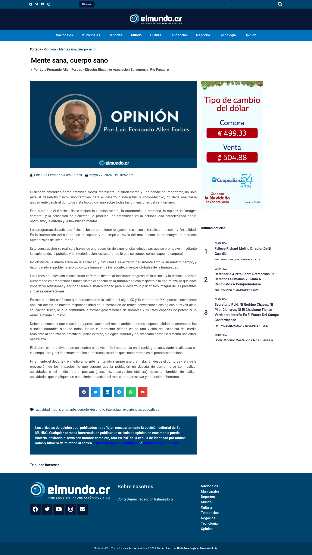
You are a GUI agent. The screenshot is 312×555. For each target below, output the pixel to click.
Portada (35, 49)
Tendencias (179, 35)
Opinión (250, 35)
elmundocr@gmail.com (161, 443)
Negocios (203, 35)
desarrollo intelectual (106, 409)
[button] (280, 4)
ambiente (69, 409)
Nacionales (64, 35)
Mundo (136, 35)
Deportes (115, 35)
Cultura (155, 35)
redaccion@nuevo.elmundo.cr (116, 443)
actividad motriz (48, 409)
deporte (83, 409)
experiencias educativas (141, 409)
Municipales (90, 35)
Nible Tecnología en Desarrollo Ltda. (197, 548)
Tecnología (227, 35)
